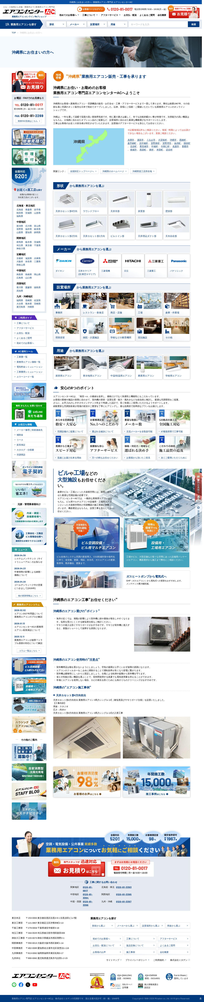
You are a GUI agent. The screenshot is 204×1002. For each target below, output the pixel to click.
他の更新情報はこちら (28, 595)
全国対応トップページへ (82, 171)
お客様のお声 (99, 951)
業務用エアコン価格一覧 (28, 361)
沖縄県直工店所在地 (142, 171)
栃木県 (28, 241)
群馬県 (20, 241)
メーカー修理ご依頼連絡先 (30, 429)
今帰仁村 (165, 146)
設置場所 (94, 24)
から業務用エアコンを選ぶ (78, 185)
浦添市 (140, 139)
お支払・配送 (130, 14)
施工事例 (130, 951)
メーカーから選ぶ (125, 925)
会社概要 (162, 14)
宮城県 (28, 212)
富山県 (37, 225)
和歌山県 (21, 264)
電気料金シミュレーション (30, 366)
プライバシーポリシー (136, 959)
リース (20, 439)
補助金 (20, 434)
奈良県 (28, 261)
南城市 (133, 149)
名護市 (175, 146)
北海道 (20, 209)
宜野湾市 (167, 143)
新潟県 (20, 225)
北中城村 (143, 143)
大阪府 (20, 261)
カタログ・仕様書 (25, 449)
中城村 (154, 146)
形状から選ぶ (98, 925)
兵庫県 (37, 258)
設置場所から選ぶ (150, 925)
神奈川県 (21, 248)
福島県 (20, 215)
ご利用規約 (158, 959)
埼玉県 (20, 245)
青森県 (28, 209)
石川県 (28, 225)
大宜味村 (162, 139)
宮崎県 (37, 303)
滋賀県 (28, 258)
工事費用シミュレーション (30, 371)
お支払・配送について (103, 945)
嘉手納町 (132, 143)
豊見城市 (144, 146)
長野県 (20, 228)
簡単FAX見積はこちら (28, 120)
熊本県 (28, 303)
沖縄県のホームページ (113, 171)
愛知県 (28, 232)
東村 (151, 149)
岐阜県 (37, 228)
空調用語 (21, 454)
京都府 (20, 258)
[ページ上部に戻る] (200, 998)
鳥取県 (20, 274)
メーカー (74, 24)
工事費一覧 (22, 356)
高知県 (20, 290)
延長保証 (21, 444)
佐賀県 (37, 300)
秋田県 (20, 212)
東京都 (28, 245)
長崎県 (28, 300)
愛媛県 (28, 287)
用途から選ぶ (173, 925)
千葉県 (37, 245)
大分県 (20, 303)
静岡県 (37, 232)
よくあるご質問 (147, 14)
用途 (113, 24)
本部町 (160, 149)
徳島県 (37, 287)
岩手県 (37, 209)
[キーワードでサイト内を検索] (158, 24)
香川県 (20, 287)
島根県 (28, 274)
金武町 (177, 143)
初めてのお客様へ (68, 14)
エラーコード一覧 (25, 376)
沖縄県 (30, 306)
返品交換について (135, 945)
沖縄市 (173, 139)
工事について (88, 14)
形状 (51, 24)
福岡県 (20, 300)
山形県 (37, 212)
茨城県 (37, 241)
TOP (14, 32)
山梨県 (20, 232)
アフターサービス (109, 14)
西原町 (143, 149)
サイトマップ (112, 959)
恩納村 (182, 139)
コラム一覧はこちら (28, 650)
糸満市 (131, 139)
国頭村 (187, 143)
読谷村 (169, 149)
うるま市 (151, 139)
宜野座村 (155, 143)
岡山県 (37, 274)
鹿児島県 (21, 306)
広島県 (20, 277)
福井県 (28, 228)
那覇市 (185, 146)
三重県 (37, 261)
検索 (193, 24)
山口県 (28, 277)
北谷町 (133, 146)
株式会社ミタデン (178, 959)
